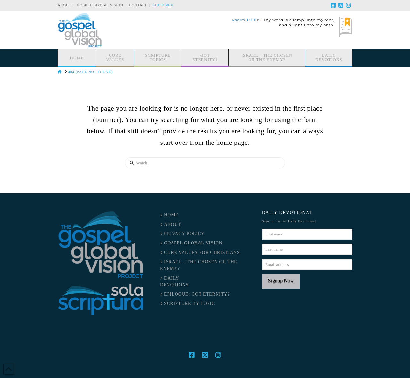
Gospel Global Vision (100, 5)
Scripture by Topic (187, 303)
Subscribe (164, 5)
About (64, 5)
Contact (138, 5)
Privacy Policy (182, 233)
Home (169, 214)
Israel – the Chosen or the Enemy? (198, 265)
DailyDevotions (174, 281)
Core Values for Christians (200, 252)
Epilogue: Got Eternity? (195, 294)
